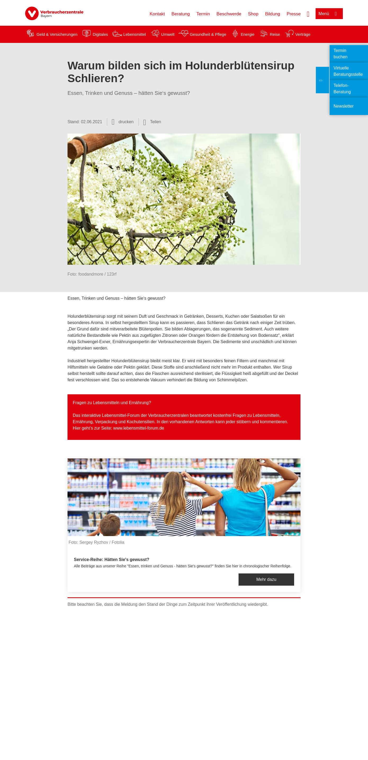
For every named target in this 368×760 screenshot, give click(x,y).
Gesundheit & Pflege (208, 34)
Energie (247, 34)
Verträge (303, 34)
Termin (203, 13)
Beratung (181, 13)
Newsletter (344, 106)
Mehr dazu (266, 579)
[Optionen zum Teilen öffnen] (152, 122)
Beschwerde (229, 13)
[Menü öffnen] (329, 13)
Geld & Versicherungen (57, 34)
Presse (294, 13)
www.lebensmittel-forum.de (138, 428)
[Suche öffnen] (308, 13)
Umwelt (167, 34)
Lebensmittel (134, 34)
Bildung (272, 13)
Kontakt (157, 13)
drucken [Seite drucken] (126, 122)
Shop (253, 13)
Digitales (100, 34)
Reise (275, 34)
